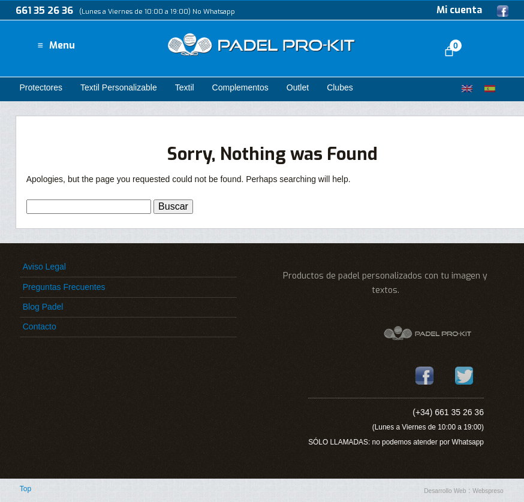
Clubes (340, 87)
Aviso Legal (44, 266)
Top (25, 489)
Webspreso (488, 491)
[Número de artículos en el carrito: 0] (449, 51)
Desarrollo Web (445, 491)
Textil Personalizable (118, 87)
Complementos (240, 87)
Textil (184, 87)
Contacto (39, 326)
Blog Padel (43, 307)
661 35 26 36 (44, 10)
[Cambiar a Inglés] (467, 88)
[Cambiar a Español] (489, 88)
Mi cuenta (459, 10)
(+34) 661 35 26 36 (448, 412)
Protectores (40, 87)
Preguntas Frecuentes (64, 287)
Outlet (298, 87)
